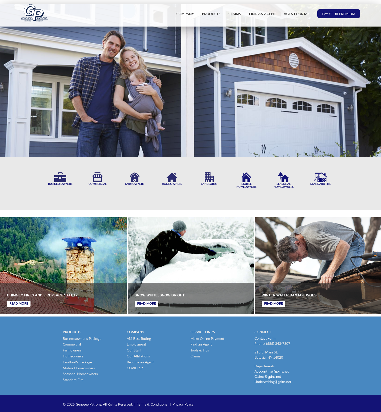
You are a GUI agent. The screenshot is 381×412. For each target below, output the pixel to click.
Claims (234, 14)
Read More (18, 303)
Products (211, 14)
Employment (136, 344)
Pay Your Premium (338, 14)
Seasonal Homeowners (80, 374)
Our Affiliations (138, 356)
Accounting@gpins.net (271, 371)
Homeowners (73, 356)
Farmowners (72, 350)
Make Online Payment (207, 338)
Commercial (72, 344)
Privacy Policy (183, 404)
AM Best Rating (139, 338)
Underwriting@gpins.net (272, 382)
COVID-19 (135, 368)
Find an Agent (262, 14)
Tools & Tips (199, 350)
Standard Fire (73, 380)
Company (185, 14)
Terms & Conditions (152, 404)
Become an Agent (140, 362)
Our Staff (134, 350)
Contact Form (265, 338)
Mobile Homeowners (79, 368)
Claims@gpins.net (267, 376)
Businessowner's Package (82, 338)
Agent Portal (296, 14)
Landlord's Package (77, 362)
